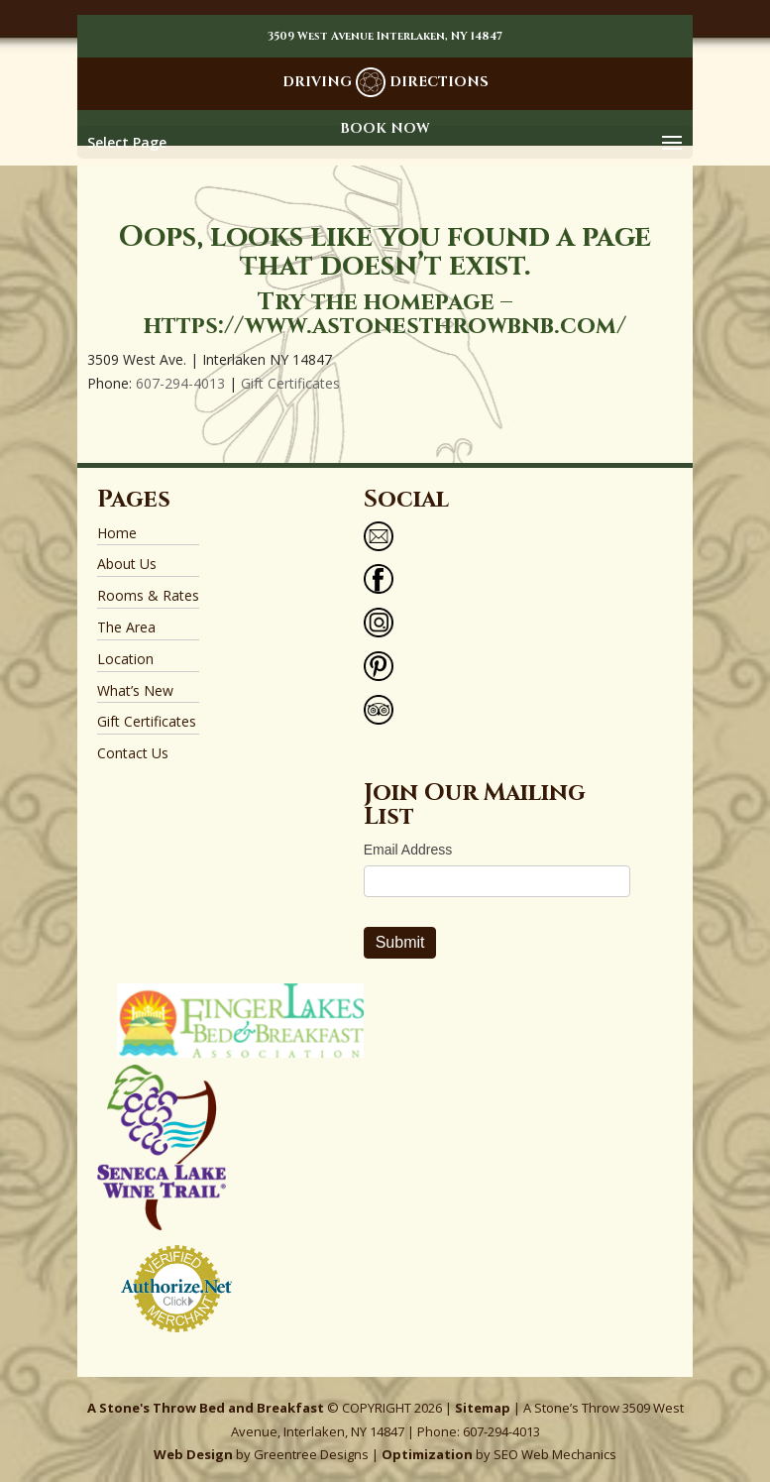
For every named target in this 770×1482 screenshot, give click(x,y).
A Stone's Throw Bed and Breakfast (205, 1408)
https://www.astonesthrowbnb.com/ (385, 326)
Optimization (427, 1454)
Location (125, 658)
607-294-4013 (180, 383)
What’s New (135, 690)
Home (117, 532)
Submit (400, 942)
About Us (127, 563)
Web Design (193, 1454)
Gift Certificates (290, 383)
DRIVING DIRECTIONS (385, 81)
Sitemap (482, 1408)
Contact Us (132, 752)
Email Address (408, 849)
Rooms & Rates (148, 595)
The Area (126, 627)
